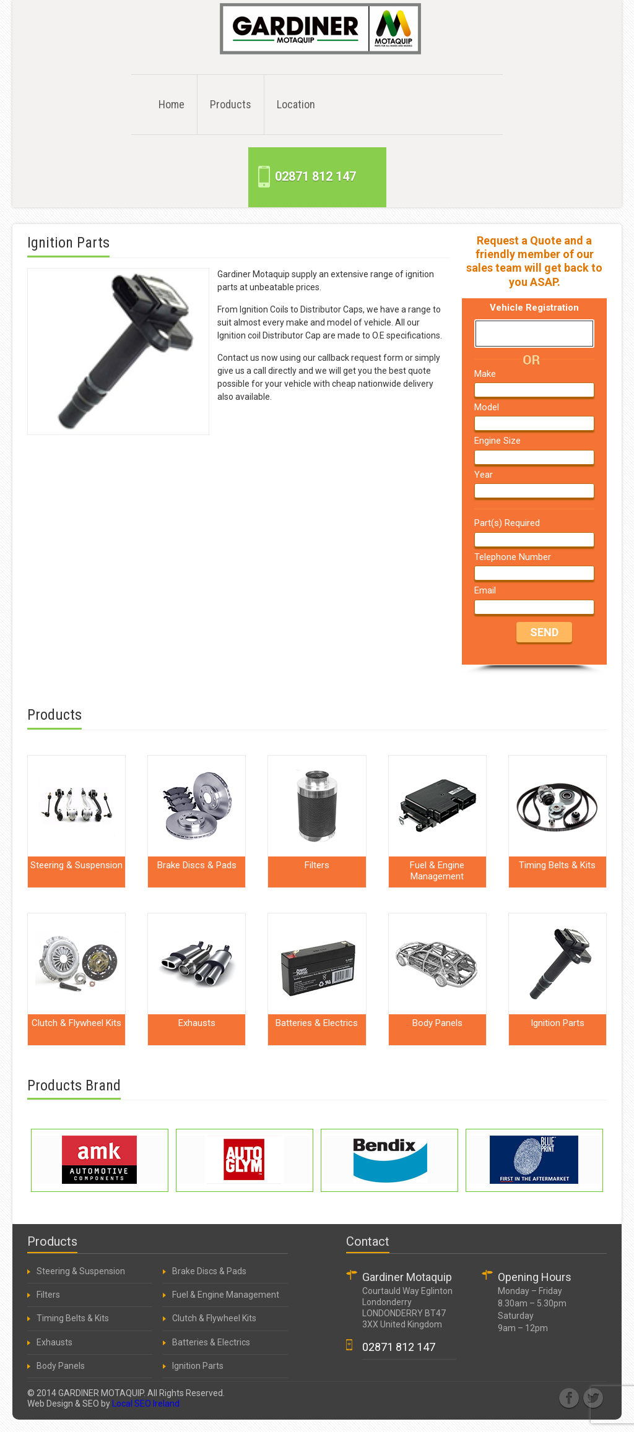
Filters (47, 1295)
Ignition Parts (197, 1366)
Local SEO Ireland (146, 1403)
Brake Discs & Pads (208, 1271)
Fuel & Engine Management (224, 1295)
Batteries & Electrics (210, 1342)
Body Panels (60, 1366)
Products (230, 104)
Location (296, 104)
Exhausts (53, 1342)
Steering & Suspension (80, 1271)
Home (171, 104)
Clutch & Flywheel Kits (213, 1318)
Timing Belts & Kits (72, 1318)
